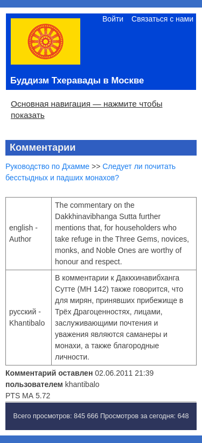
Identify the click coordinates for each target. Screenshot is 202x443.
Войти (112, 19)
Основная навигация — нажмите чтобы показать (87, 109)
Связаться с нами (162, 19)
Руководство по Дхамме (47, 166)
